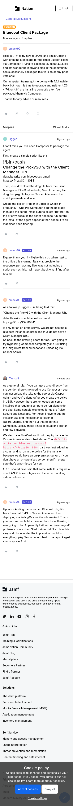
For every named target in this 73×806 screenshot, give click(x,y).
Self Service (10, 732)
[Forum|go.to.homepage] (24, 8)
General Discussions (19, 18)
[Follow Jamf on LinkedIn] (12, 616)
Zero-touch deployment (17, 702)
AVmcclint (15, 378)
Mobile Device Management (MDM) (24, 708)
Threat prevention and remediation (24, 751)
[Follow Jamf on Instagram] (27, 616)
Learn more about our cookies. (45, 780)
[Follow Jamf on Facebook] (34, 616)
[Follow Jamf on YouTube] (19, 616)
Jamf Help (8, 634)
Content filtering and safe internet (23, 757)
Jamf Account (11, 677)
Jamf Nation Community (17, 647)
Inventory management (17, 720)
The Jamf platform (14, 696)
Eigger (13, 139)
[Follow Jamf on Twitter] (4, 616)
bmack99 (14, 48)
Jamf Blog (8, 653)
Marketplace (10, 659)
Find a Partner (11, 671)
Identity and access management (23, 738)
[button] (9, 9)
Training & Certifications (17, 640)
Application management (18, 714)
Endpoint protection (14, 744)
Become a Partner (13, 665)
